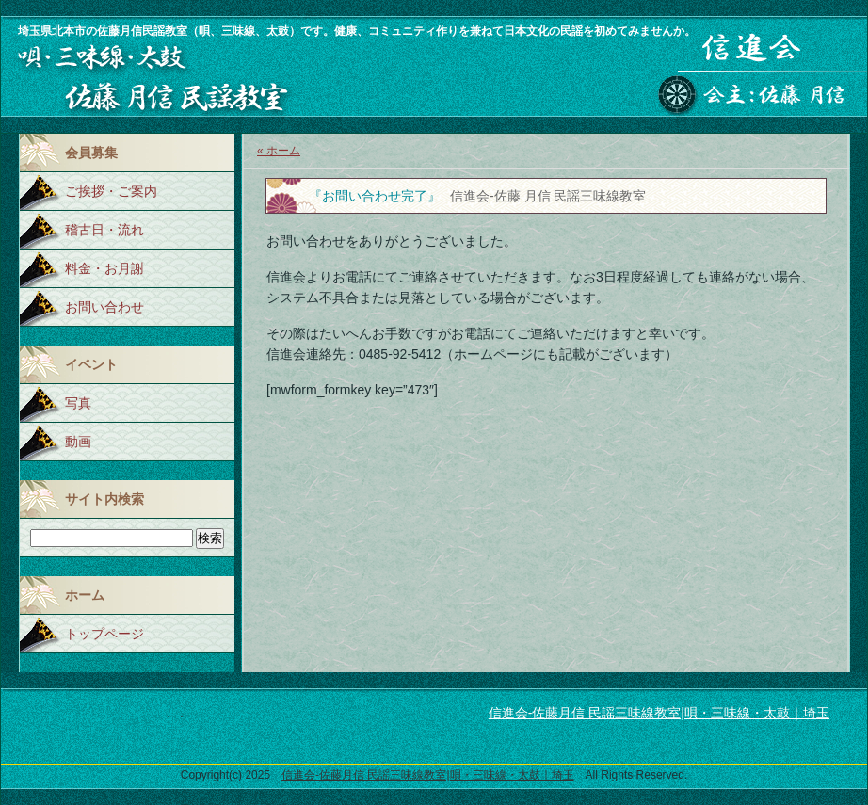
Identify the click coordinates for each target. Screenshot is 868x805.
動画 (78, 441)
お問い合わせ (104, 306)
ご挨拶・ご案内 (111, 191)
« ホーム (278, 150)
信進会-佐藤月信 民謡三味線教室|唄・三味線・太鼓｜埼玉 (659, 712)
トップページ (104, 633)
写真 (78, 403)
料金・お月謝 (104, 268)
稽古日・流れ (104, 229)
